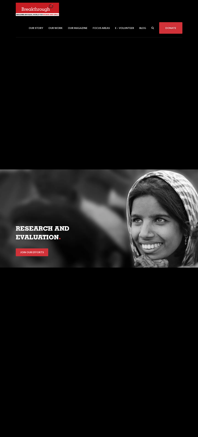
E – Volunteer (124, 27)
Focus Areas (101, 27)
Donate (170, 27)
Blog (142, 27)
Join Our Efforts (32, 252)
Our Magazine (77, 27)
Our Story (36, 27)
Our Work (55, 27)
